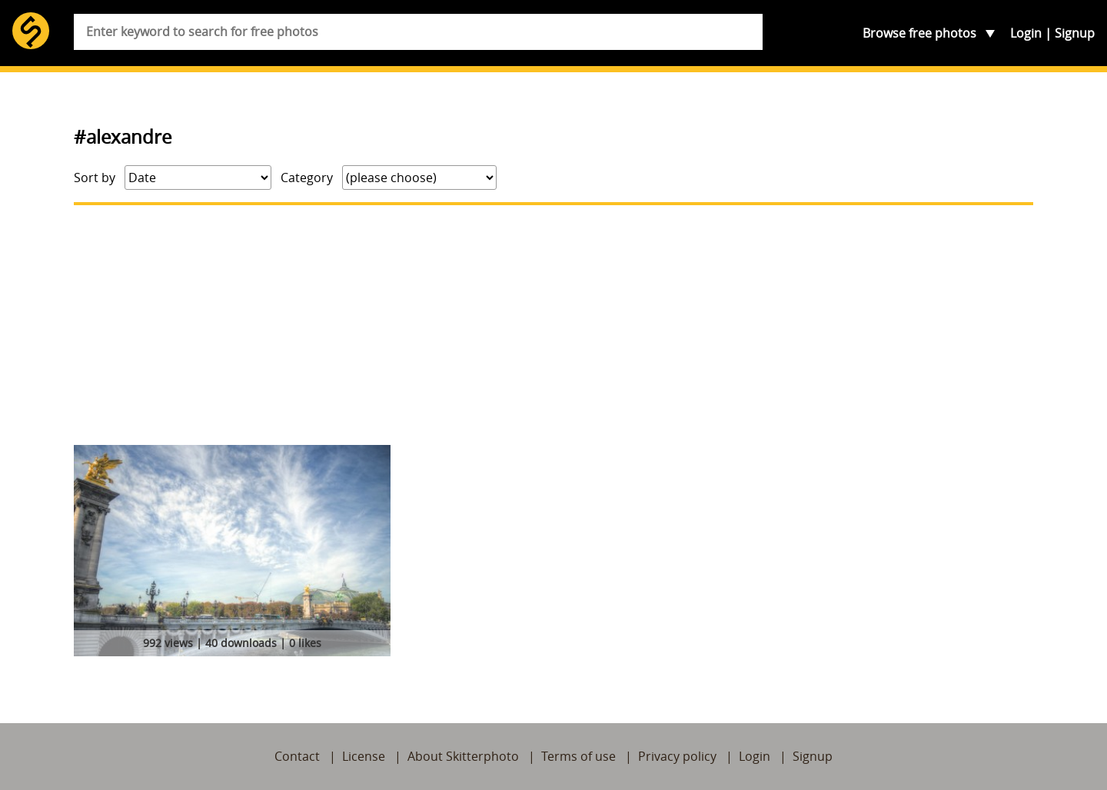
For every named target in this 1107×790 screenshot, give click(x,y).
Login (1026, 33)
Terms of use (578, 756)
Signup (1075, 33)
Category (307, 177)
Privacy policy (677, 756)
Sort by (94, 177)
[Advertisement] (553, 325)
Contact (297, 756)
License (363, 756)
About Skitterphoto (463, 756)
